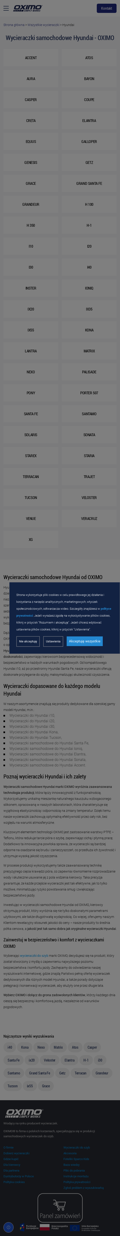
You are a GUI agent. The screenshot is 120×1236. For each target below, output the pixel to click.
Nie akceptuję (28, 641)
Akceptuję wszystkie (84, 641)
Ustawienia (53, 641)
